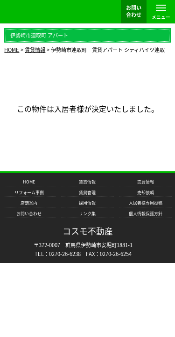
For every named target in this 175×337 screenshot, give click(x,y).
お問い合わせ (29, 214)
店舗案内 (29, 203)
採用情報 (87, 203)
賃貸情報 (87, 182)
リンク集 (87, 214)
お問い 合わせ (133, 11)
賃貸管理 (87, 193)
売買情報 (145, 182)
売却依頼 (145, 193)
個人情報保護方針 (145, 214)
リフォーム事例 (29, 193)
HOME (29, 182)
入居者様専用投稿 (145, 203)
